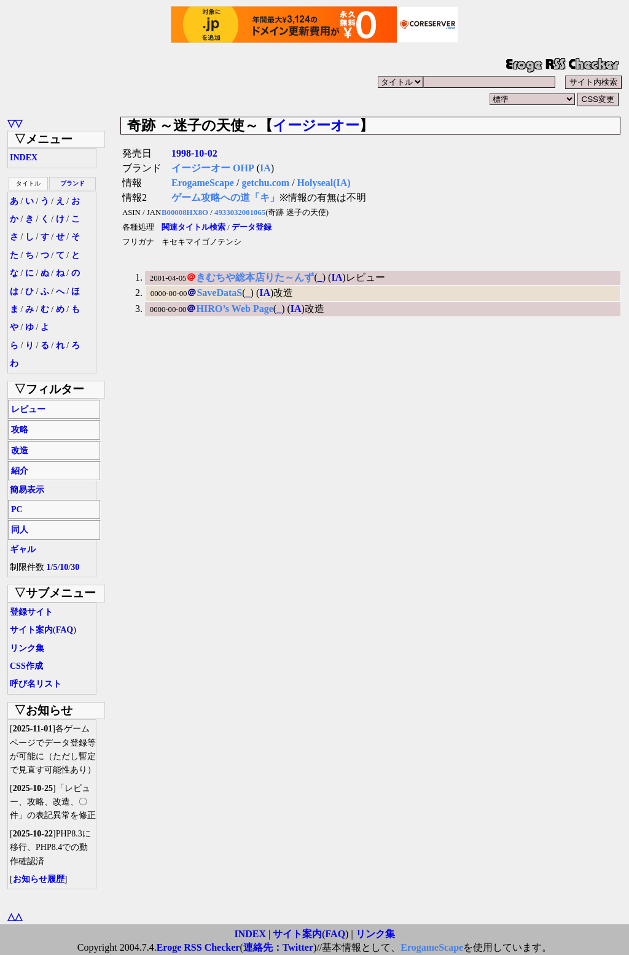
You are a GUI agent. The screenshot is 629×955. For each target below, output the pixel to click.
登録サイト (31, 612)
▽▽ (14, 123)
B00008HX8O (185, 212)
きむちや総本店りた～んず (255, 277)
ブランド (72, 183)
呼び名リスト (35, 683)
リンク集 (27, 648)
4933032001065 (239, 212)
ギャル (23, 549)
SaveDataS (219, 292)
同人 (19, 529)
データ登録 (252, 227)
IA (265, 168)
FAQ (65, 629)
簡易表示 (27, 489)
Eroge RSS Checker (198, 947)
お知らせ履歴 (38, 879)
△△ (14, 916)
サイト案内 (31, 629)
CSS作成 (26, 666)
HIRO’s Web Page (234, 308)
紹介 (19, 470)
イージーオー (316, 125)
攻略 (19, 429)
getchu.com (265, 182)
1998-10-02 (194, 153)
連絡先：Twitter (278, 947)
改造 (19, 450)
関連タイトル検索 (193, 227)
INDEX (23, 157)
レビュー (28, 409)
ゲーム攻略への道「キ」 (225, 197)
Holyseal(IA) (324, 182)
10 (64, 567)
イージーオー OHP (212, 168)
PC (17, 509)
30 (75, 567)
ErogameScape (202, 182)
